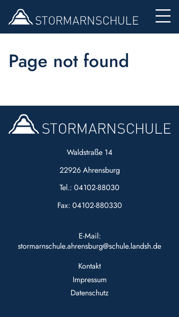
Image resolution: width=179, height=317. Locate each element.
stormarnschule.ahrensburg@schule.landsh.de (89, 246)
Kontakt (89, 266)
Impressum (90, 279)
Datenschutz (89, 292)
